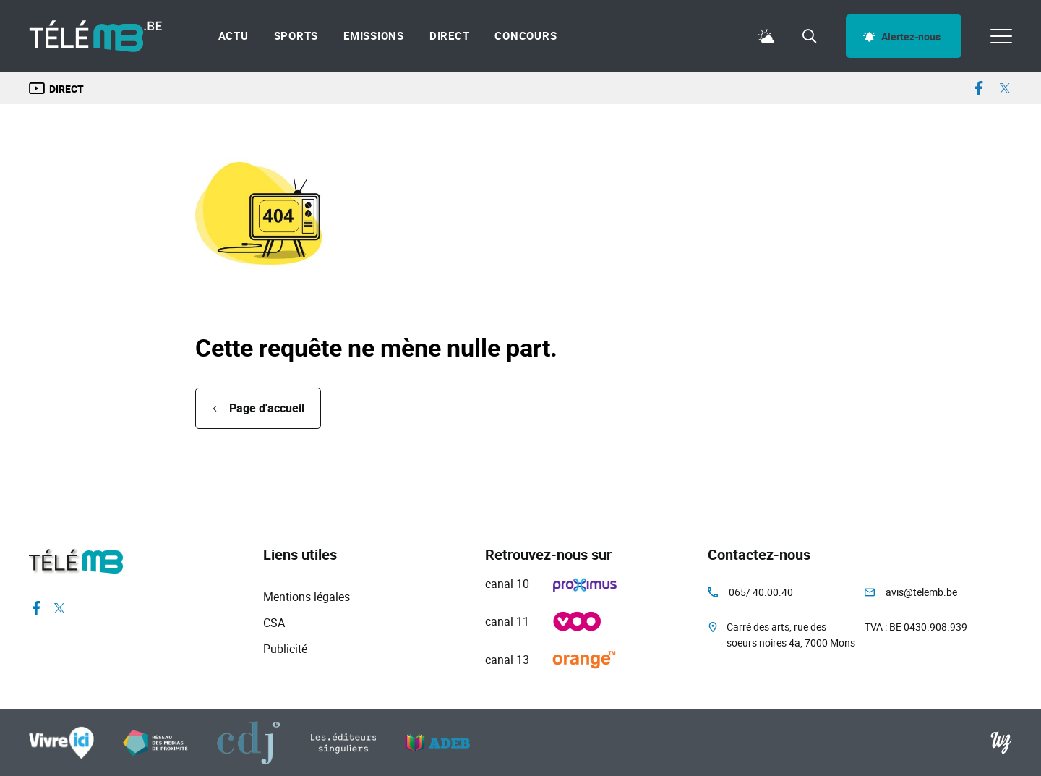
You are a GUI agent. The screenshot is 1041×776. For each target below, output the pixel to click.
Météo (766, 36)
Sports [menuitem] (296, 36)
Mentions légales (306, 597)
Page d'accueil (266, 408)
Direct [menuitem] (449, 36)
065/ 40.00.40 (761, 592)
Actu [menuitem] (233, 36)
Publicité (285, 649)
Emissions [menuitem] (373, 36)
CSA (274, 623)
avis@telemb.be (921, 592)
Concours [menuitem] (525, 36)
